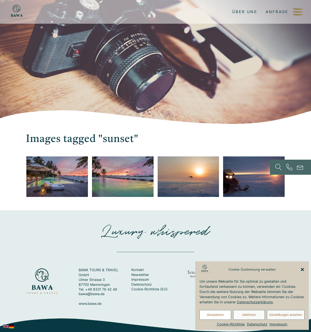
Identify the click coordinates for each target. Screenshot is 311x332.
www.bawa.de (90, 304)
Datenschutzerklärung (255, 302)
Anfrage (277, 11)
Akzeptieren (215, 314)
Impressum (278, 324)
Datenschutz (257, 324)
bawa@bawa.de (92, 294)
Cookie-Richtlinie (231, 324)
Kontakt (137, 270)
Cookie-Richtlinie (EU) (149, 289)
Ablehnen (249, 314)
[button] (302, 269)
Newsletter (140, 275)
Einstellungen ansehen (285, 314)
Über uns (244, 11)
